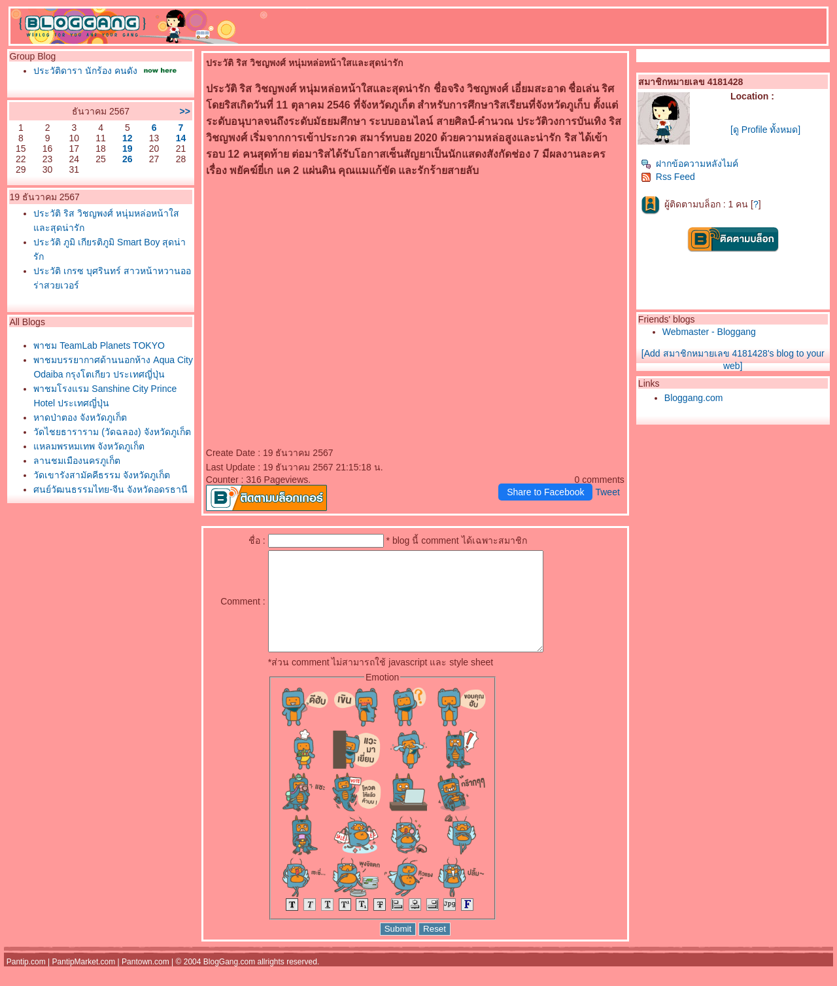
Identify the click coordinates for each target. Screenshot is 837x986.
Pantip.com (26, 981)
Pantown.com (145, 981)
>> (184, 111)
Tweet (607, 492)
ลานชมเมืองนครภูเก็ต (76, 460)
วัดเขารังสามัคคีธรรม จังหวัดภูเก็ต (101, 475)
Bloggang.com (693, 398)
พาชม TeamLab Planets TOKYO (98, 345)
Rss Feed (668, 176)
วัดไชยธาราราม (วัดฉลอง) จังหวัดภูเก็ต (111, 432)
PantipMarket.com (84, 981)
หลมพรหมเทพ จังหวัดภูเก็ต (89, 446)
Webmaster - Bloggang (709, 331)
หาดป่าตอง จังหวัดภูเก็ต (80, 417)
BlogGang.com (229, 981)
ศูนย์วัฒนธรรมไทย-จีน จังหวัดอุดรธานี (110, 489)
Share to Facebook (545, 492)
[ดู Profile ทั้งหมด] (765, 129)
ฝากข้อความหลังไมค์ (689, 163)
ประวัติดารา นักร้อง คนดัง (85, 70)
